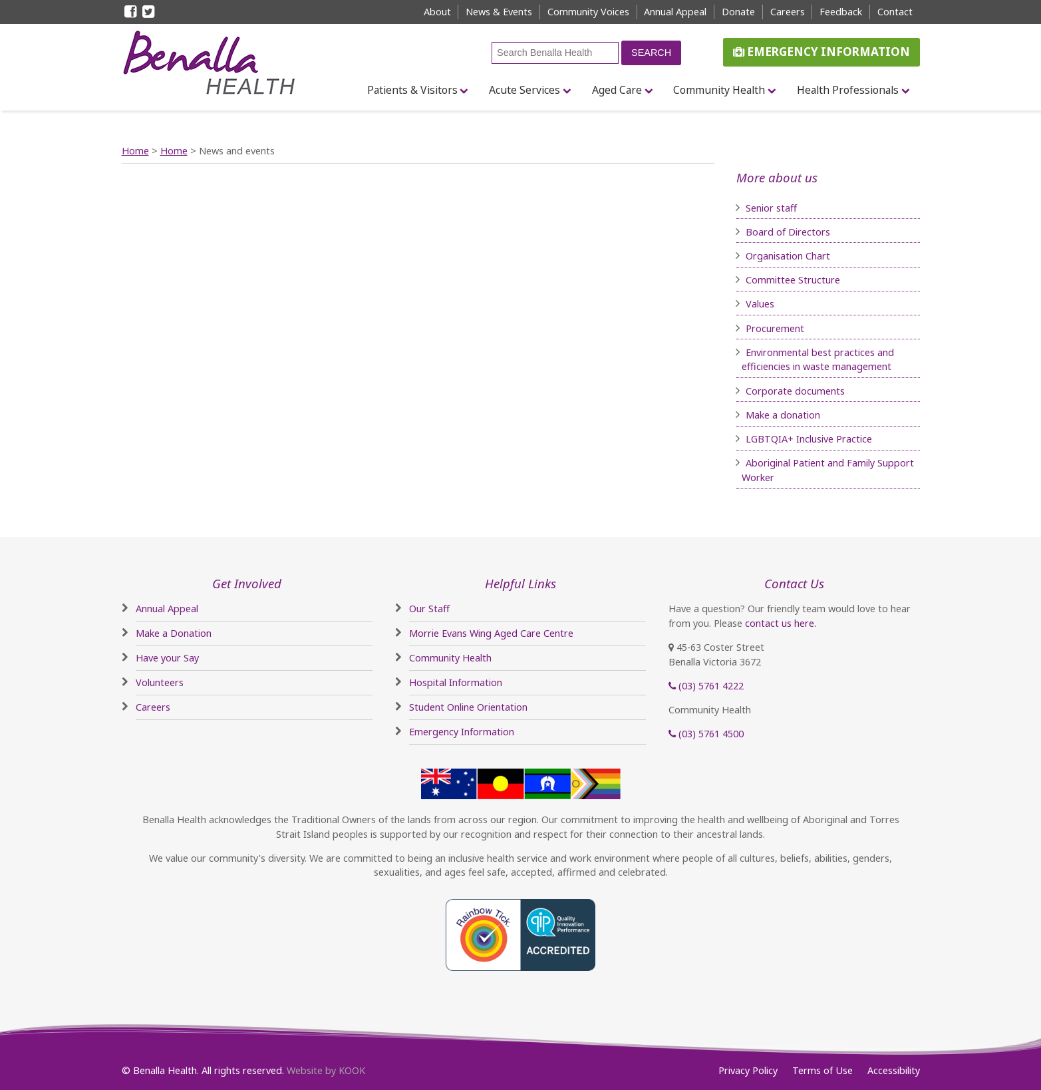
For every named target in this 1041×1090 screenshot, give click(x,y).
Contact (895, 11)
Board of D (771, 232)
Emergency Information (821, 51)
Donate (738, 11)
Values (760, 303)
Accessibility (893, 1070)
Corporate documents (795, 391)
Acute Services (524, 90)
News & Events (499, 11)
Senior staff (771, 208)
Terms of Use (822, 1070)
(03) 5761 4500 (706, 733)
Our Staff (429, 608)
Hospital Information (455, 682)
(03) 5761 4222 (706, 685)
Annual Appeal (675, 11)
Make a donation (783, 415)
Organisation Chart (788, 256)
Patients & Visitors (412, 90)
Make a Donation (174, 633)
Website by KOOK (326, 1070)
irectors (813, 232)
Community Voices (588, 11)
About (437, 11)
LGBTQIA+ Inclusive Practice (809, 439)
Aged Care (617, 90)
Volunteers (160, 682)
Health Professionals (848, 90)
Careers (787, 11)
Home (135, 150)
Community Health (719, 90)
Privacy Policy (748, 1070)
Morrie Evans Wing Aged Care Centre (491, 633)
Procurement (775, 328)
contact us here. (780, 623)
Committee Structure (793, 279)
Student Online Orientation (468, 707)
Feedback (840, 11)
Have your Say (167, 657)
